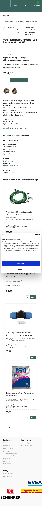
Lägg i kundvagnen (19, 80)
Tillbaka (7, 427)
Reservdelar (12, 28)
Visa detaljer (34, 258)
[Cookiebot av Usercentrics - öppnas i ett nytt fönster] (30, 235)
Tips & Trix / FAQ (8, 456)
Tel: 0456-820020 (26, 446)
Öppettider (6, 459)
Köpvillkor (6, 446)
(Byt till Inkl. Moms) (30, 22)
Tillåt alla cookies (21, 263)
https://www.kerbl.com (11, 166)
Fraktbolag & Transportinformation (10, 452)
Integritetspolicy (8, 473)
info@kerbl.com (8, 161)
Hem (4, 30)
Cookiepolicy (7, 476)
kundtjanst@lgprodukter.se (29, 443)
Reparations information (7, 462)
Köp (32, 297)
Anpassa (21, 269)
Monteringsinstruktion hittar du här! (15, 128)
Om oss (5, 443)
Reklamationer (8, 448)
